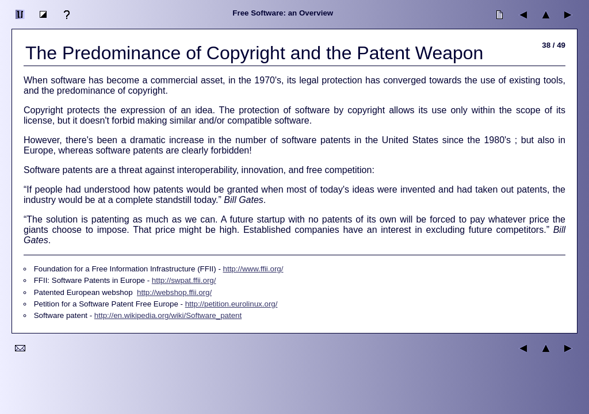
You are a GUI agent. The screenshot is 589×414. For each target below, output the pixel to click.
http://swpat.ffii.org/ (184, 280)
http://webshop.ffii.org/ (174, 292)
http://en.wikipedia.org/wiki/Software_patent (168, 315)
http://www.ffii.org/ (253, 268)
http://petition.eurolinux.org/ (231, 304)
